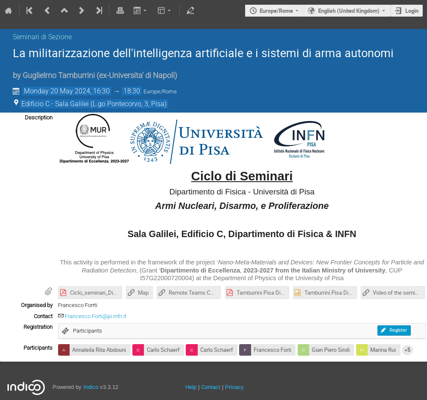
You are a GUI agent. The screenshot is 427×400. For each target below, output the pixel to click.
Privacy (234, 387)
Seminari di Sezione (42, 37)
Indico (90, 387)
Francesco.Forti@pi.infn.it (95, 316)
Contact (210, 387)
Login (411, 10)
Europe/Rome (276, 10)
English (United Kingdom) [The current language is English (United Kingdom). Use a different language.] (349, 10)
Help (190, 387)
